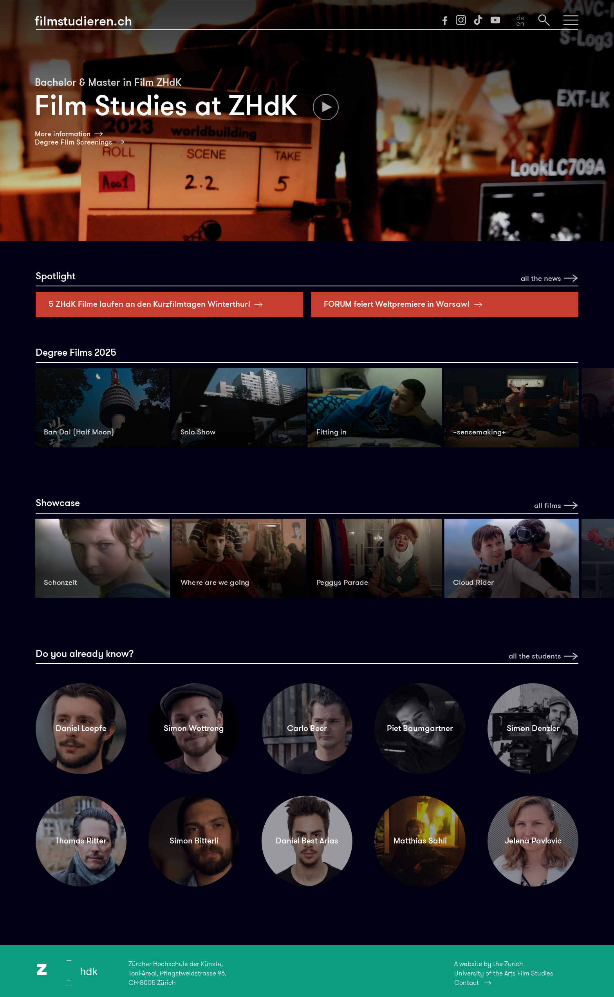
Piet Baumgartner (420, 728)
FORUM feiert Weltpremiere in (405, 304)
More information (62, 134)
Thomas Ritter (81, 841)
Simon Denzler (533, 728)
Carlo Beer (307, 728)
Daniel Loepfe (81, 728)
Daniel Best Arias (307, 841)
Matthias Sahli (420, 841)
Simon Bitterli (194, 841)
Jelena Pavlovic (533, 841)
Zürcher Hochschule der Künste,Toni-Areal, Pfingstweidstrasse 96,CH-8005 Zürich (177, 973)
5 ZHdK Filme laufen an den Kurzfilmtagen (158, 304)
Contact (466, 982)
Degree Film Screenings (73, 142)
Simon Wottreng (194, 728)
